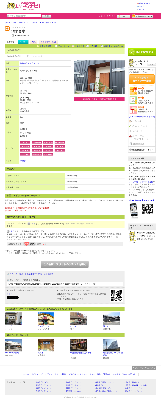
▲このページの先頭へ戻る (144, 368)
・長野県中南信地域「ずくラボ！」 (136, 385)
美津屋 (40, 353)
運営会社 (107, 374)
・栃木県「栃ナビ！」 (42, 382)
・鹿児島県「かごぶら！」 (73, 391)
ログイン (123, 16)
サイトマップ (36, 374)
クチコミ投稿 (60, 374)
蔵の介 (106, 326)
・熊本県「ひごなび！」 (72, 382)
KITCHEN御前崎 (12, 353)
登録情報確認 (138, 144)
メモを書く (94, 46)
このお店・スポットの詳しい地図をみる (99, 99)
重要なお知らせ (144, 3)
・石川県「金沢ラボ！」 (42, 391)
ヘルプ (141, 6)
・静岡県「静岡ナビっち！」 (104, 382)
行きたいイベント (139, 126)
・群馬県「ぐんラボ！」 (42, 388)
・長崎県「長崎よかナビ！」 (134, 382)
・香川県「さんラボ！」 (72, 388)
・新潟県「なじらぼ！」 (72, 385)
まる (33, 224)
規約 (99, 374)
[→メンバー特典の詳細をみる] (142, 116)
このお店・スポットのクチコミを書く (64, 264)
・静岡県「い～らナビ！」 (133, 388)
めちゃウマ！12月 (48, 42)
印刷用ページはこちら (113, 46)
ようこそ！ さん (107, 16)
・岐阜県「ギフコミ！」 (102, 385)
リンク (92, 374)
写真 (34, 42)
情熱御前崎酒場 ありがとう (81, 354)
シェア (9, 294)
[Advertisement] (89, 6)
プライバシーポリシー (77, 374)
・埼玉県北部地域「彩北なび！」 (105, 391)
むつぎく (74, 326)
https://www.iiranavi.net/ (141, 200)
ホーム (141, 9)
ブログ (23, 161)
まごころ (9, 326)
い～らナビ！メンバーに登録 (141, 182)
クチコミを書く (46, 46)
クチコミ (23, 42)
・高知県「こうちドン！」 (133, 391)
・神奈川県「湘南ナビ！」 (103, 388)
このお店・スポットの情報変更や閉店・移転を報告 (31, 274)
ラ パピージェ (44, 326)
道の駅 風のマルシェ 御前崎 (113, 354)
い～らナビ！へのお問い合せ (125, 374)
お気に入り (79, 46)
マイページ (137, 131)
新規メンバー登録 (142, 16)
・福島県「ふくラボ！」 (42, 385)
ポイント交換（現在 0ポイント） (140, 137)
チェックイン (63, 46)
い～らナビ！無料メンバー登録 (142, 79)
